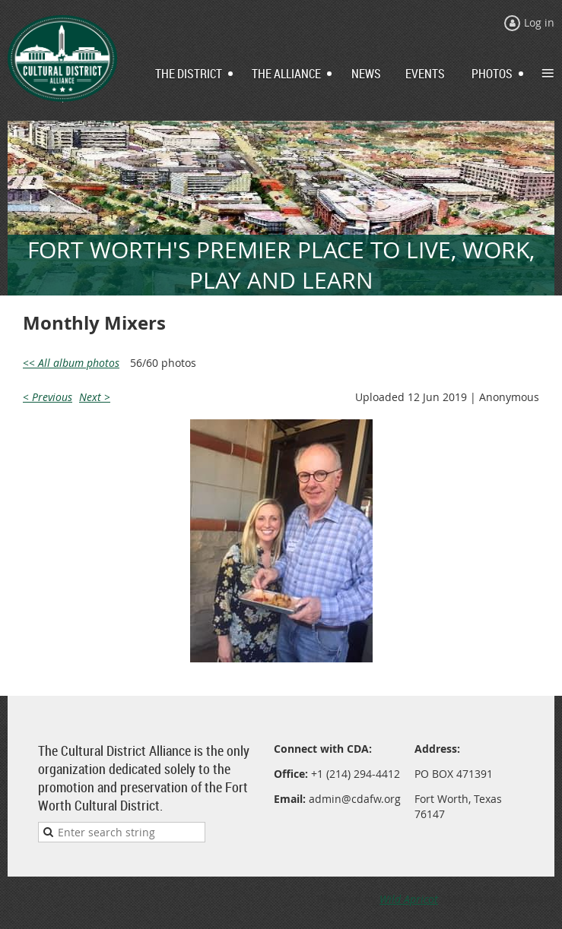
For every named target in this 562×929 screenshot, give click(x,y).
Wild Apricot (408, 899)
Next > (94, 397)
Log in (539, 22)
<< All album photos (71, 362)
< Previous (47, 397)
